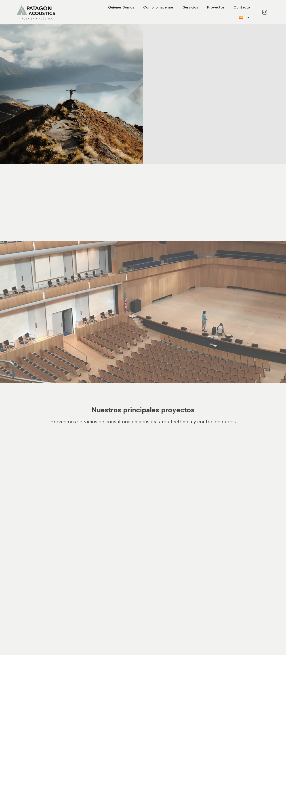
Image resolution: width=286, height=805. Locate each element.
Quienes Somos (121, 7)
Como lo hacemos (158, 7)
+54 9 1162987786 (160, 755)
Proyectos (216, 7)
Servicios (190, 7)
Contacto (241, 7)
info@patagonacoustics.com (168, 761)
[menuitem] (244, 17)
